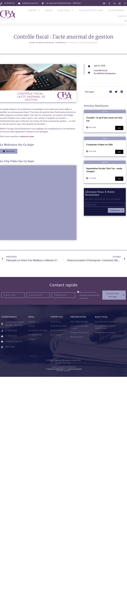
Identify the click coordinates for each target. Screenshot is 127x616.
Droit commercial (59, 330)
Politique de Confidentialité (55, 369)
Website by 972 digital (63, 363)
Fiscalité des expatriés (105, 332)
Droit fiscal (56, 322)
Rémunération (76, 337)
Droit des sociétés (59, 326)
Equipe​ (49, 10)
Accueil (31, 42)
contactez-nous (26, 136)
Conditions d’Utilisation (74, 369)
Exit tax (105, 111)
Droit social (56, 335)
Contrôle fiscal (60, 42)
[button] (125, 20)
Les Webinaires (116, 10)
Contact (122, 16)
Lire (119, 128)
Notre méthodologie (79, 322)
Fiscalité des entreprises (45, 42)
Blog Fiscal (65, 10)
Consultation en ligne (91, 10)
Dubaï (105, 138)
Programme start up (79, 332)
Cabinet (34, 10)
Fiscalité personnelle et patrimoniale (110, 327)
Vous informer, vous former (79, 327)
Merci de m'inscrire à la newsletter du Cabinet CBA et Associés (89, 295)
